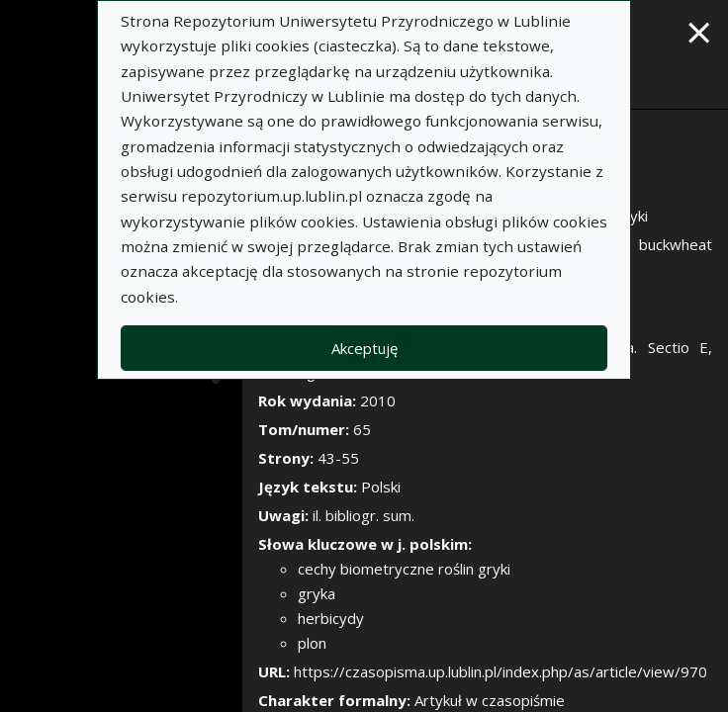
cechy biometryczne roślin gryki (404, 568)
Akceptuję (364, 348)
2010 (378, 400)
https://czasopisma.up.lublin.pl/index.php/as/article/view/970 (500, 671)
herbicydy (331, 618)
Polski (381, 486)
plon (312, 643)
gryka (316, 593)
